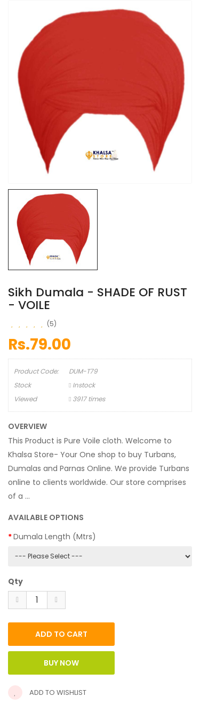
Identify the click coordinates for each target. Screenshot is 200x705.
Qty (15, 581)
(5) (52, 323)
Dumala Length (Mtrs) (54, 536)
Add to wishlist (47, 692)
